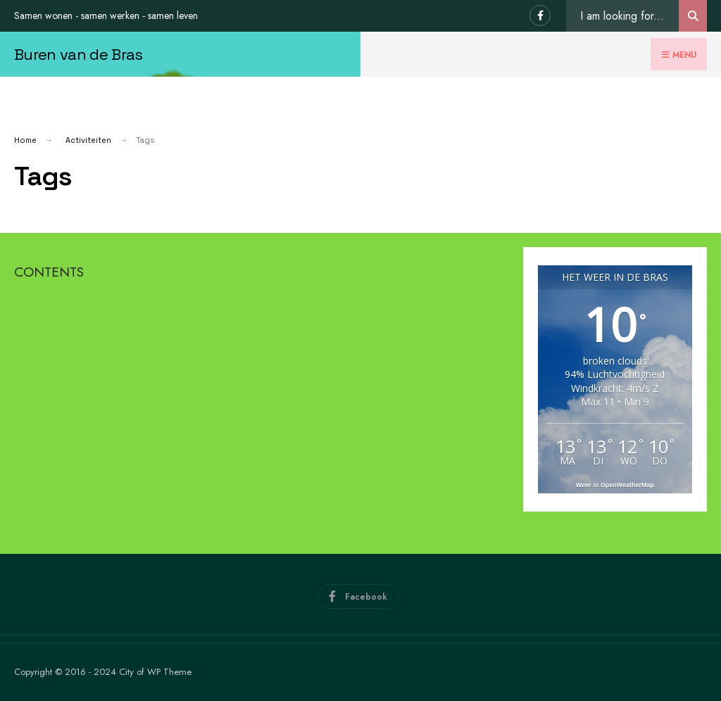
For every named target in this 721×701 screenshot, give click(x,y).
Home (25, 140)
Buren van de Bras (78, 54)
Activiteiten (88, 140)
